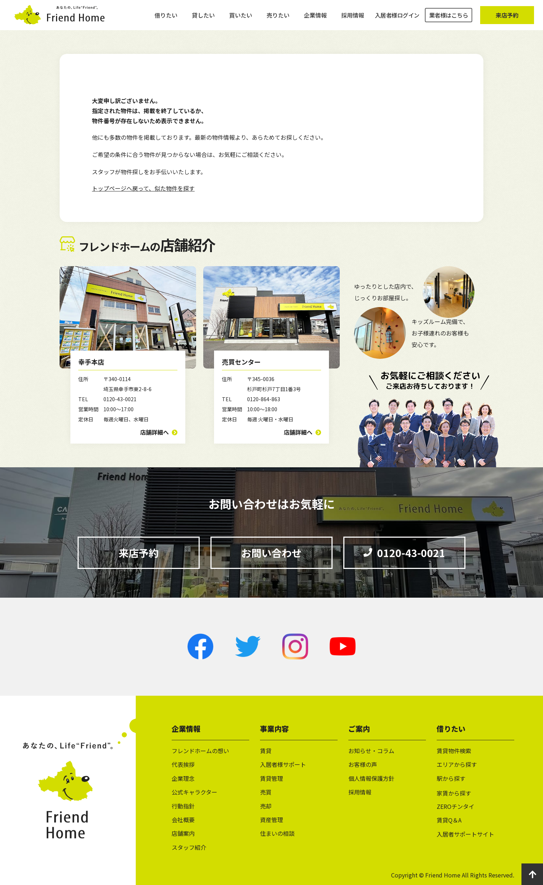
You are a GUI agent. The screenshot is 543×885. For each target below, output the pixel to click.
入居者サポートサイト (465, 834)
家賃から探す (454, 793)
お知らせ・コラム (371, 750)
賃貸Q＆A (449, 820)
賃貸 (266, 750)
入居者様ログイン (397, 18)
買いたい (240, 18)
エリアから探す (457, 764)
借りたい (165, 18)
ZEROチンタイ (455, 806)
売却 (266, 806)
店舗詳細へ (154, 432)
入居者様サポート (283, 764)
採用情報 (352, 18)
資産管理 (271, 819)
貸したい (203, 18)
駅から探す (451, 778)
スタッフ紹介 (189, 847)
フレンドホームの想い (200, 750)
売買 (266, 792)
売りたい (277, 18)
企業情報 (315, 18)
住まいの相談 (277, 833)
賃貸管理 (271, 778)
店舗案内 (183, 833)
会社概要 (183, 819)
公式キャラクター (194, 792)
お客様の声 (362, 764)
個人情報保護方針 (371, 778)
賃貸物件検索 (454, 750)
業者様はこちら (448, 18)
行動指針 (183, 806)
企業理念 (183, 778)
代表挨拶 (183, 764)
